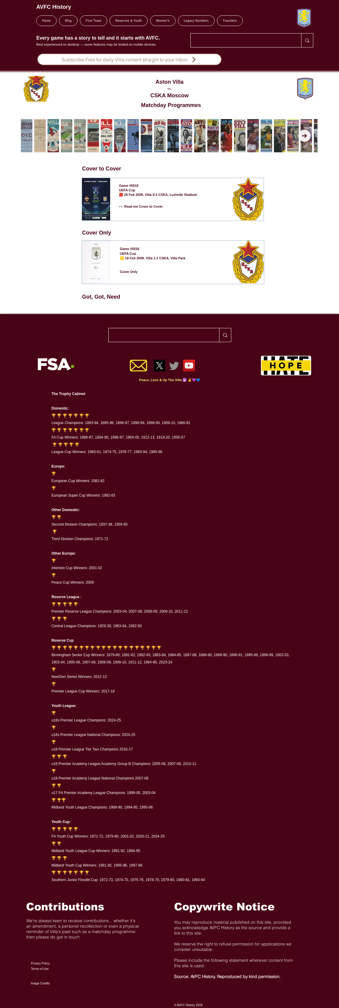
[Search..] (241, 40)
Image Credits (40, 983)
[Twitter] (174, 365)
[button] (93, 20)
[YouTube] (189, 365)
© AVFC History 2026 (188, 1005)
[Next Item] (304, 136)
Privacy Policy (40, 963)
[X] (159, 365)
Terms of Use (40, 969)
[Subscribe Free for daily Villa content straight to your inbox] (129, 59)
